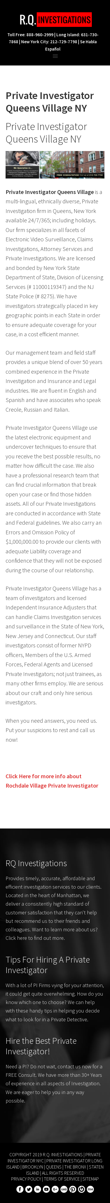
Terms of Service (62, 1179)
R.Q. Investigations (55, 19)
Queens (54, 1167)
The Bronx (75, 1167)
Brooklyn (32, 1167)
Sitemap (90, 1179)
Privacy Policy (26, 1179)
